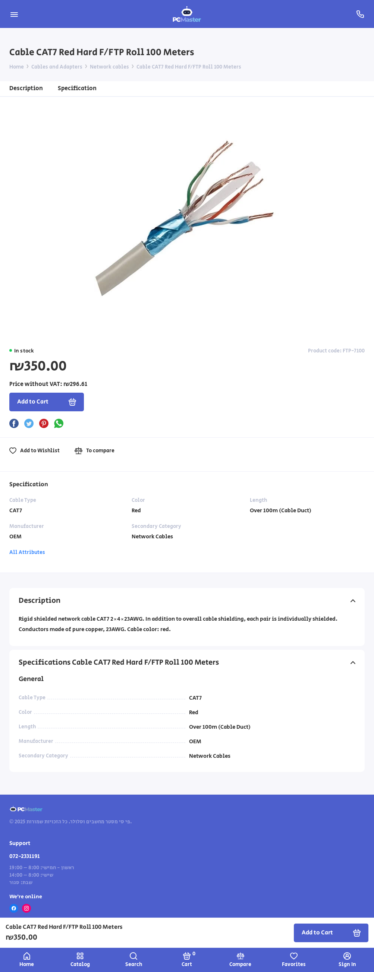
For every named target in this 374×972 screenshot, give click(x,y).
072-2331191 (24, 856)
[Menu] (14, 14)
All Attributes (27, 552)
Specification (77, 88)
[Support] (360, 14)
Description (26, 88)
